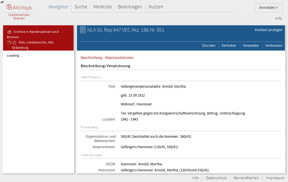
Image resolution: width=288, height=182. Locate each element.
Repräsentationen (119, 57)
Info (195, 178)
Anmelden (268, 7)
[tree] (38, 112)
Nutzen (156, 7)
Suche (80, 7)
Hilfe (278, 18)
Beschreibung (91, 57)
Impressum (275, 178)
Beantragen (130, 7)
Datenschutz (216, 178)
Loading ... (14, 55)
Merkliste (102, 7)
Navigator (58, 7)
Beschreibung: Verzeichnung (105, 66)
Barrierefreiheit (246, 178)
